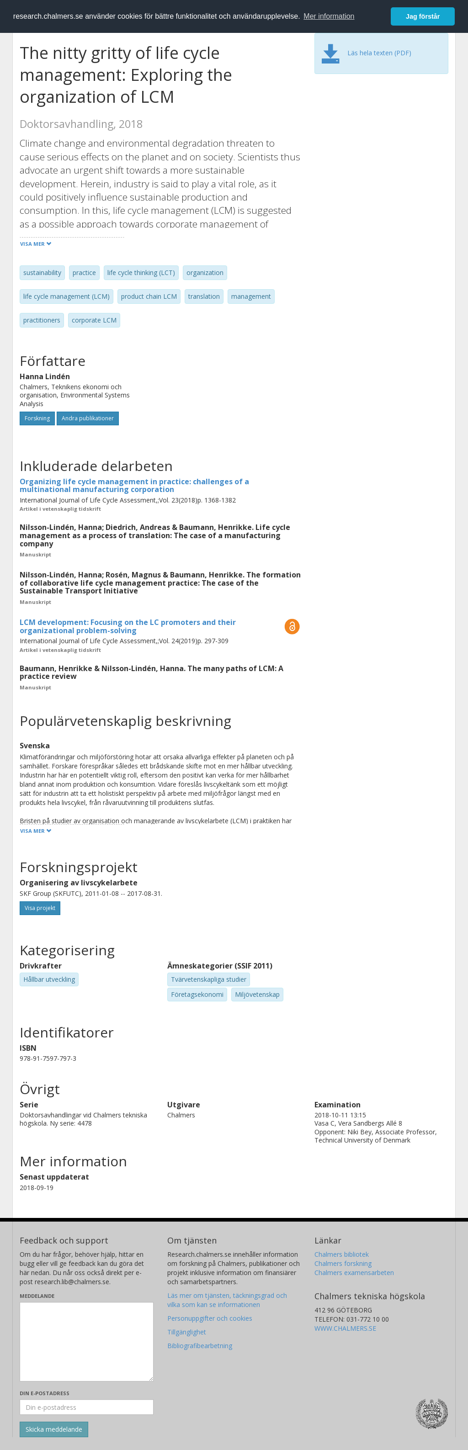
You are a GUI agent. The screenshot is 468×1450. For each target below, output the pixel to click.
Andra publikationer (88, 418)
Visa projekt (40, 908)
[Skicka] (54, 1429)
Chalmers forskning (343, 1263)
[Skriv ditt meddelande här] (87, 1341)
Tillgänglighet (186, 1332)
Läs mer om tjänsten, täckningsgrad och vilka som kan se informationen (227, 1300)
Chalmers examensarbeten (354, 1272)
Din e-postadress (44, 1393)
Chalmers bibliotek (341, 1254)
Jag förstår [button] (423, 16)
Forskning (37, 418)
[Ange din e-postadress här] (87, 1407)
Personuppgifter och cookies (209, 1318)
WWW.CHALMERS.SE (345, 1328)
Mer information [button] (328, 16)
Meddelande (37, 1295)
